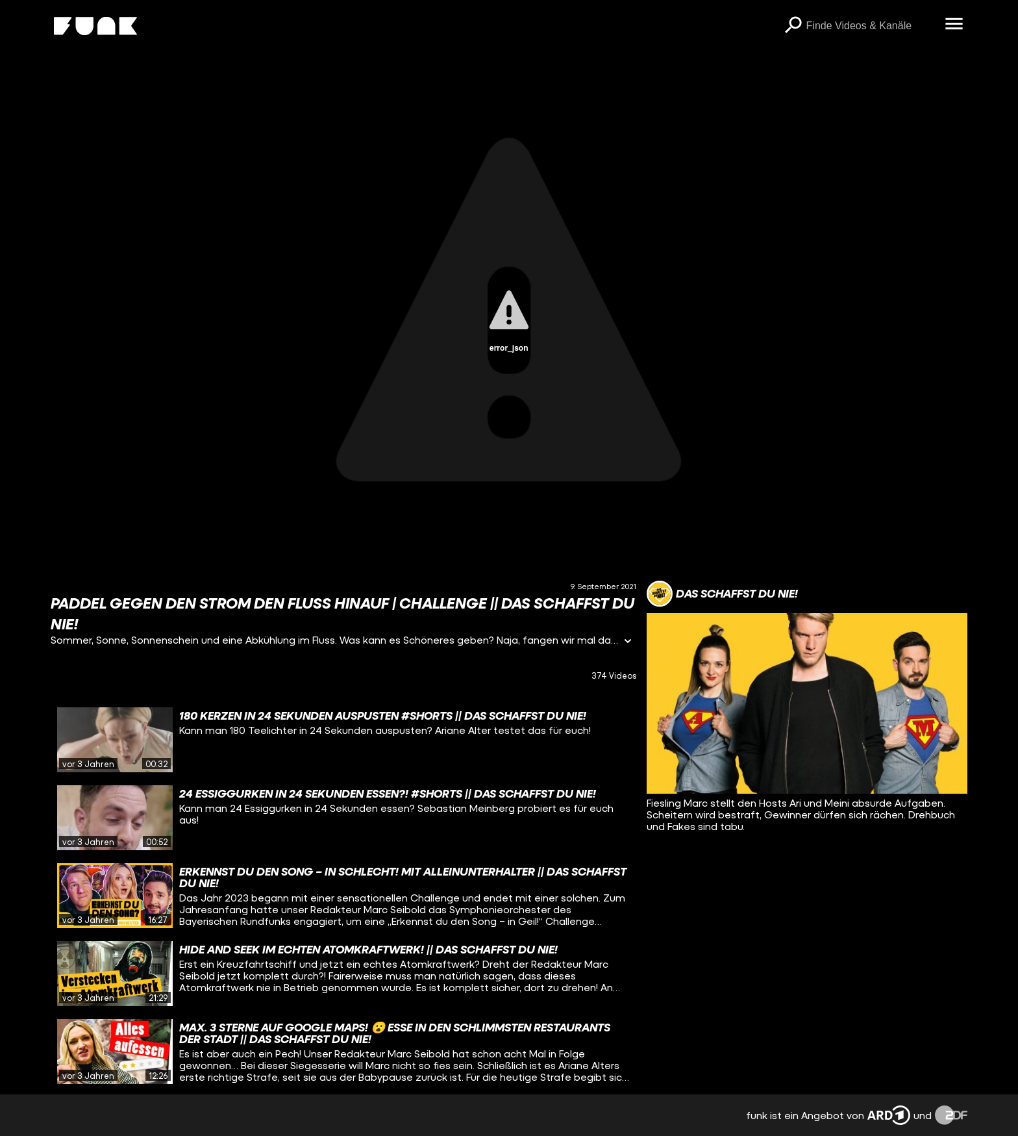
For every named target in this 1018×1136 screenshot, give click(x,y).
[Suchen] (793, 26)
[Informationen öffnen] (627, 642)
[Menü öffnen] (954, 24)
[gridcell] (343, 739)
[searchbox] (871, 26)
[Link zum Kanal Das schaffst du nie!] (722, 594)
